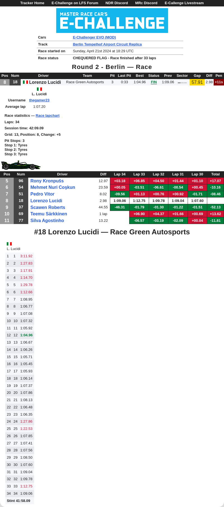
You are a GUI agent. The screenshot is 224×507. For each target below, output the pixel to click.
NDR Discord (116, 3)
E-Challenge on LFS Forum (75, 3)
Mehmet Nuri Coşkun (52, 187)
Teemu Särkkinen (48, 213)
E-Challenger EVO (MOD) (94, 37)
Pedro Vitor (42, 194)
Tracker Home (32, 3)
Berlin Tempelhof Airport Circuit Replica (107, 44)
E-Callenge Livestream (184, 3)
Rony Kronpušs (47, 180)
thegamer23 (39, 100)
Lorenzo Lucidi (46, 200)
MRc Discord (146, 3)
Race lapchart (48, 115)
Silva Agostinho (47, 220)
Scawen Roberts (47, 207)
